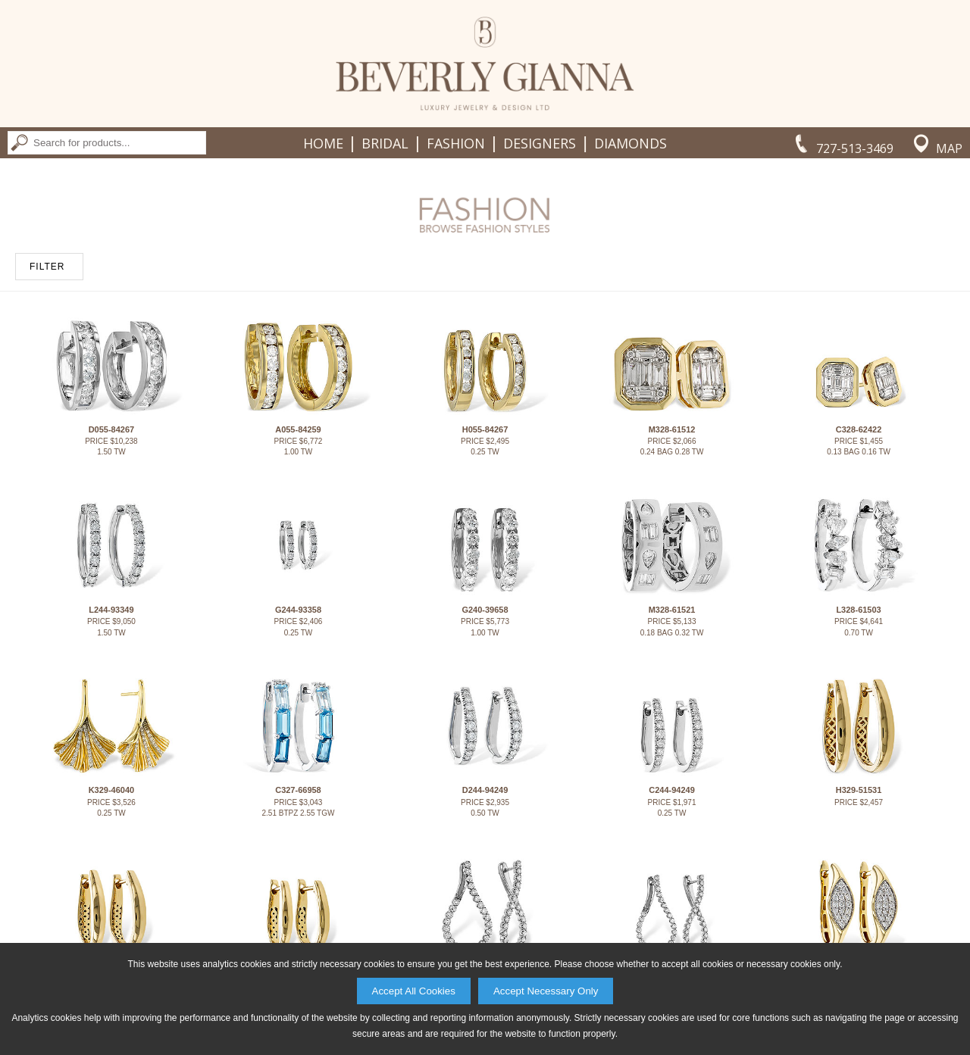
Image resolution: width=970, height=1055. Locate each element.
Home (323, 143)
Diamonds (630, 143)
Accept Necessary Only (546, 991)
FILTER (47, 266)
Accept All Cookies (413, 991)
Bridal (384, 143)
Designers (539, 143)
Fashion (456, 143)
